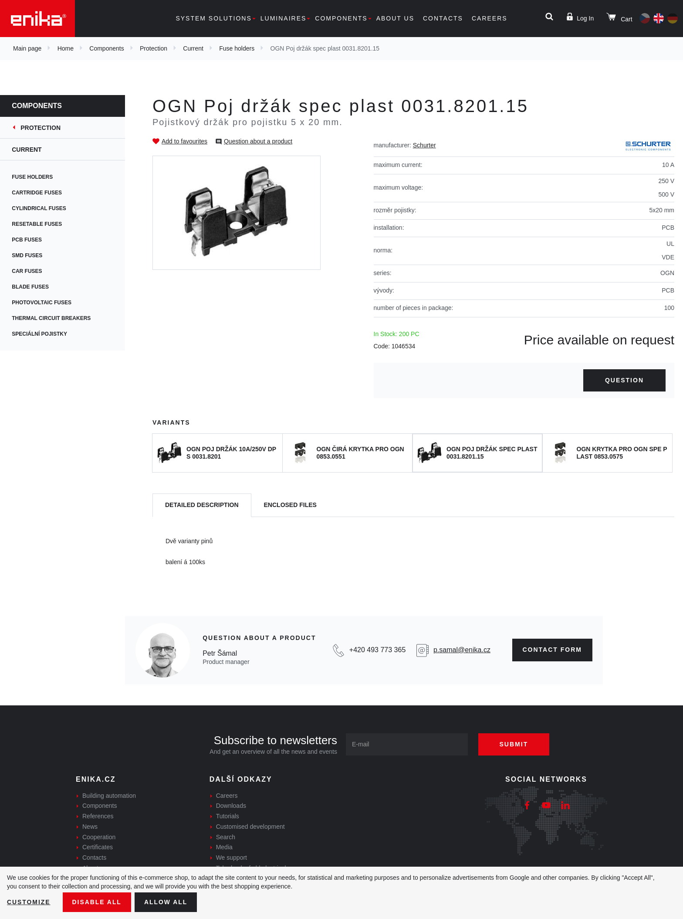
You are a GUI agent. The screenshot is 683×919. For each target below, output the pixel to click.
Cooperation (98, 837)
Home (65, 48)
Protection (153, 48)
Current (193, 48)
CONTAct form (552, 649)
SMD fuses (32, 255)
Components (341, 18)
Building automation (109, 795)
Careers (489, 18)
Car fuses (32, 271)
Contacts (443, 18)
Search (225, 837)
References (98, 816)
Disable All (97, 902)
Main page (27, 48)
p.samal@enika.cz (461, 650)
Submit (514, 744)
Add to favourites (184, 141)
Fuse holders (236, 48)
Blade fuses (35, 287)
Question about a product (258, 141)
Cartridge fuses (42, 193)
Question (624, 380)
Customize (29, 902)
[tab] (201, 505)
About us (395, 18)
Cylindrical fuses (44, 208)
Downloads (231, 805)
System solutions (213, 18)
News (90, 826)
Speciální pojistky (45, 334)
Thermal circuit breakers (56, 318)
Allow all (166, 902)
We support (231, 857)
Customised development (250, 826)
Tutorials (227, 816)
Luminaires (283, 18)
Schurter (424, 145)
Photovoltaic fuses (47, 303)
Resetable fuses (42, 224)
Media (224, 847)
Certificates (97, 847)
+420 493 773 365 (377, 650)
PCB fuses (32, 240)
